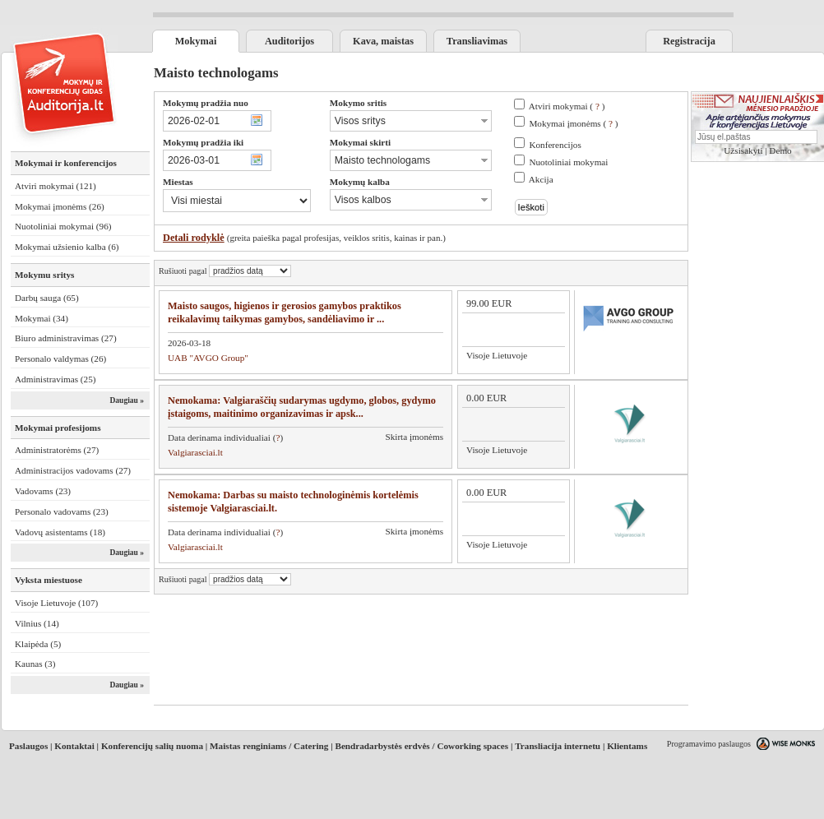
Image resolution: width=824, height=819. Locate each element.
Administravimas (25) (55, 379)
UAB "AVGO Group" (208, 358)
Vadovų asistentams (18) (60, 532)
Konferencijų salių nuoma (152, 746)
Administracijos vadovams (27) (73, 470)
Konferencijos (555, 145)
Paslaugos (28, 746)
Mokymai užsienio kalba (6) (66, 247)
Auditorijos (289, 41)
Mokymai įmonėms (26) (59, 206)
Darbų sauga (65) (47, 298)
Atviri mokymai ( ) (567, 106)
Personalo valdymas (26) (60, 358)
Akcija (541, 179)
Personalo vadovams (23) (62, 511)
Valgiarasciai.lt (195, 452)
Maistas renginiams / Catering (269, 746)
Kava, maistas (383, 41)
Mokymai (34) (41, 318)
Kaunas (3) (35, 664)
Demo (780, 150)
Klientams (627, 746)
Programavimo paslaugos (709, 743)
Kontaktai (74, 746)
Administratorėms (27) (57, 450)
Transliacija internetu (557, 746)
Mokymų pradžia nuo (205, 103)
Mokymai (196, 41)
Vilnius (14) (37, 623)
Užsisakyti (743, 150)
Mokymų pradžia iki (203, 142)
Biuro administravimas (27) (66, 338)
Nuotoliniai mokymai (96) (63, 226)
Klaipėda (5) (38, 644)
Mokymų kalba (360, 182)
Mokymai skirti (360, 142)
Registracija (689, 41)
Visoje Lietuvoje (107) (56, 603)
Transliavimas (477, 41)
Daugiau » (126, 400)
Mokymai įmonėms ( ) (573, 123)
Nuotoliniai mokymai (568, 162)
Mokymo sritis (358, 103)
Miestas (178, 182)
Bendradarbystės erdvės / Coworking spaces (421, 746)
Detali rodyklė (194, 237)
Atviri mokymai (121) (55, 186)
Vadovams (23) (43, 491)
